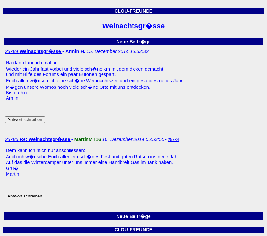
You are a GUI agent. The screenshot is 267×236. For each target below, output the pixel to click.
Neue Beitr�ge (133, 41)
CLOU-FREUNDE (133, 11)
